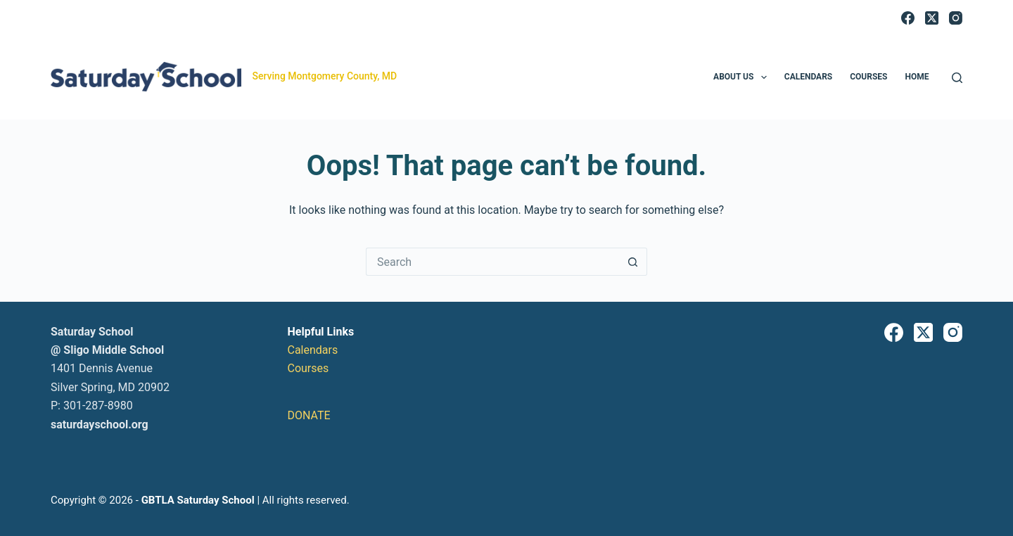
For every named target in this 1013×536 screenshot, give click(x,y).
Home (917, 77)
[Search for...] (492, 262)
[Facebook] (908, 18)
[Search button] (633, 262)
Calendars (808, 77)
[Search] (957, 77)
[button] (764, 77)
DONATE (309, 415)
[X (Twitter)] (931, 18)
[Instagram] (955, 18)
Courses (868, 77)
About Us (742, 77)
